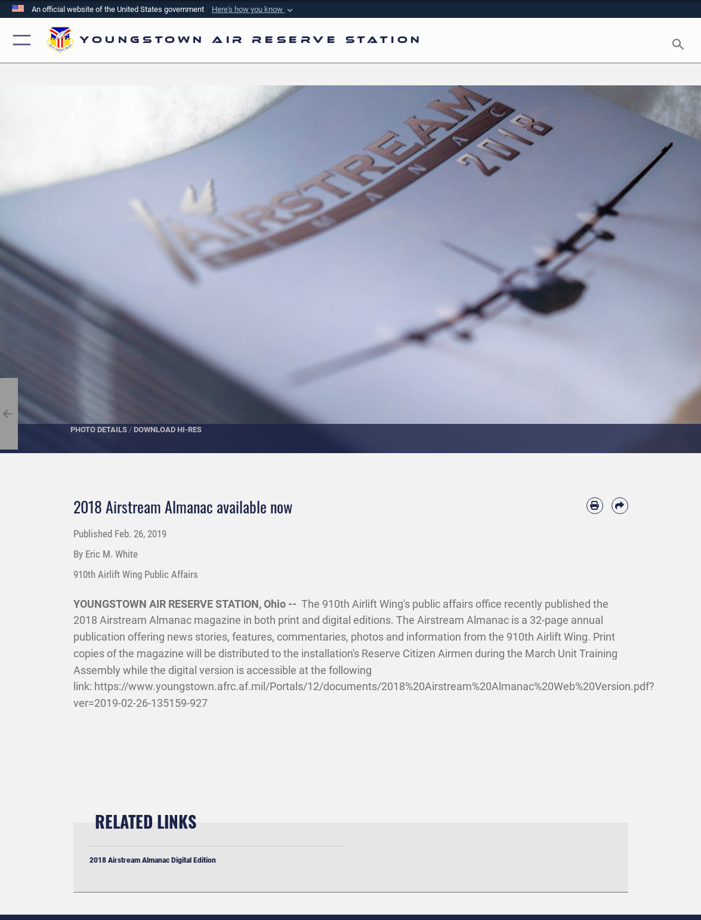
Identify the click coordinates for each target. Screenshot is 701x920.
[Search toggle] (680, 41)
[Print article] (594, 505)
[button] (253, 10)
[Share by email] (620, 505)
